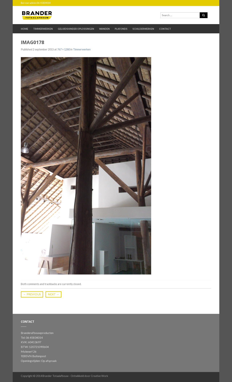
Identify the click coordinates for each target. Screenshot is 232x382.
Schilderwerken (143, 28)
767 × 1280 (63, 49)
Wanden (104, 28)
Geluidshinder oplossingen (76, 28)
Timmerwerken (43, 28)
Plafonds (121, 28)
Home (24, 28)
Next (53, 294)
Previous (32, 294)
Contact (165, 28)
